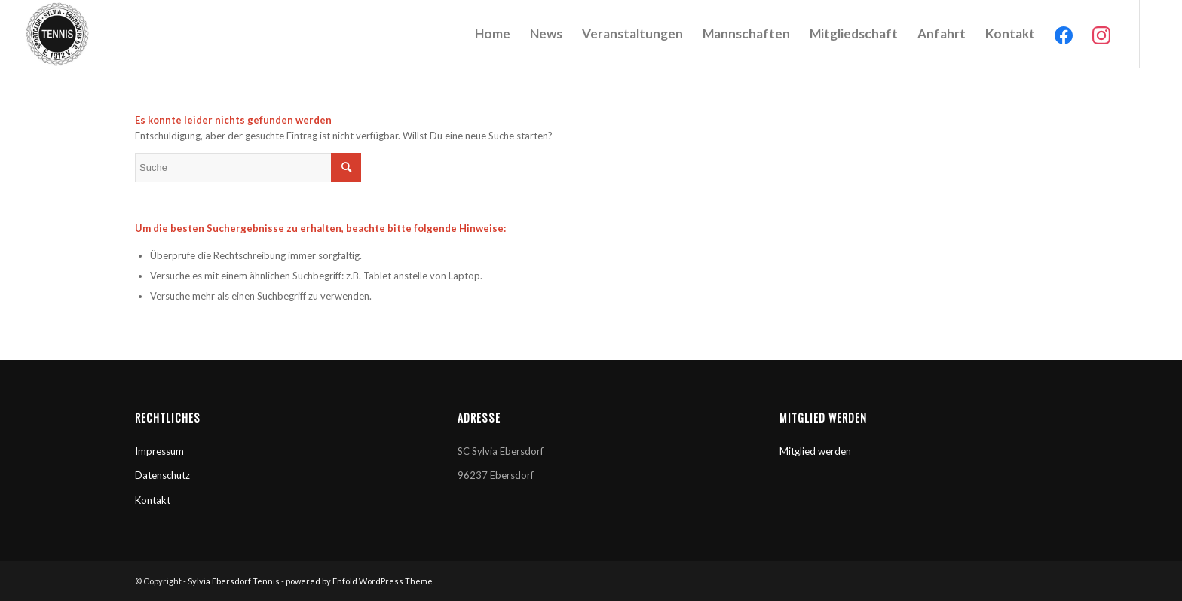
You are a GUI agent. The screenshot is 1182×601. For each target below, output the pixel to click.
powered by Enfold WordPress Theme (359, 581)
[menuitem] (492, 34)
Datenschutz (162, 475)
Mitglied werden (815, 451)
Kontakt (152, 500)
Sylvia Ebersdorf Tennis (234, 581)
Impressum (159, 451)
